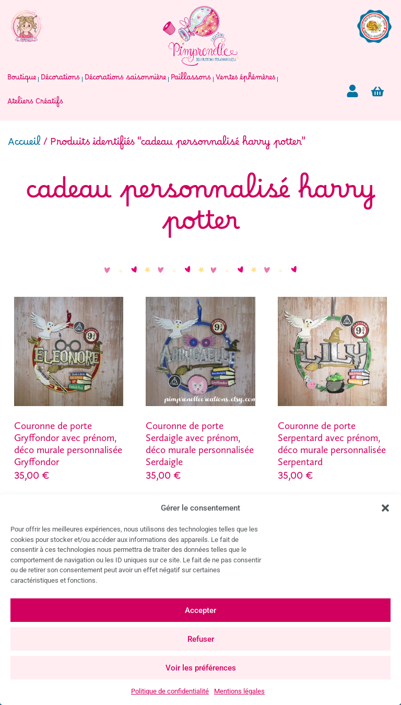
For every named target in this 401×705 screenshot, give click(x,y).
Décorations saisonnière (125, 79)
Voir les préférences (201, 668)
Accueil (24, 145)
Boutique (21, 79)
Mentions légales (239, 691)
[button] (385, 508)
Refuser (200, 639)
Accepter (200, 610)
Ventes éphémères (245, 79)
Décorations (60, 79)
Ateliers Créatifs (35, 103)
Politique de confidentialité (170, 691)
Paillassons (191, 79)
